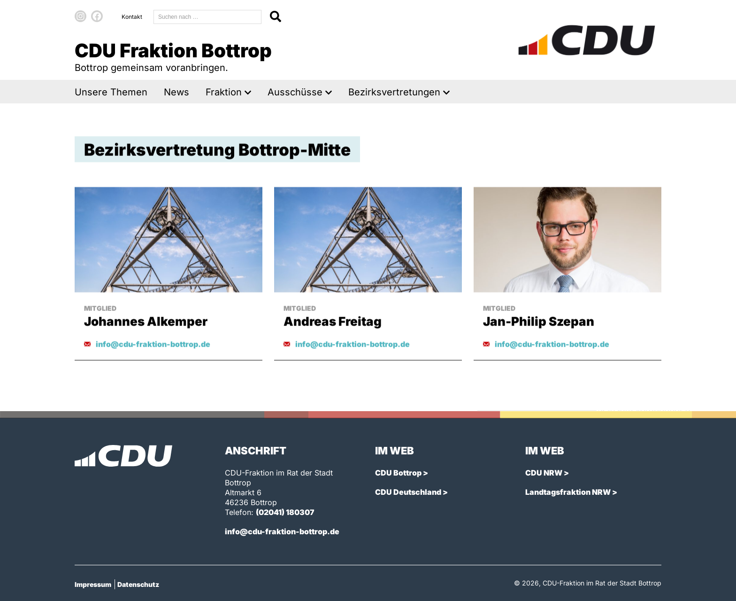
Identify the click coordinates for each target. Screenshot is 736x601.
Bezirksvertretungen (394, 92)
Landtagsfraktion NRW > (571, 492)
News (176, 92)
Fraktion (224, 92)
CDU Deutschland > (411, 492)
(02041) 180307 (285, 512)
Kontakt (132, 16)
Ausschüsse (295, 92)
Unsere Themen (111, 92)
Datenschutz (138, 584)
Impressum (93, 584)
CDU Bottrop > (401, 472)
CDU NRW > (547, 472)
